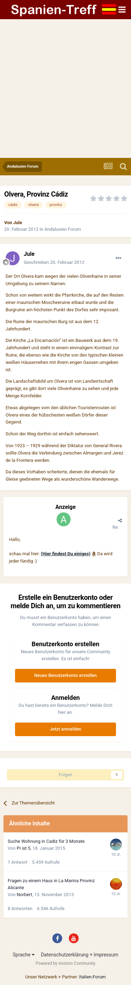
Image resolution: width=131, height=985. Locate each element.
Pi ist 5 (23, 848)
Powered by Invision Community (65, 963)
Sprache (23, 954)
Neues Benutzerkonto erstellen (65, 675)
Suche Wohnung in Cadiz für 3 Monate (46, 841)
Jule (17, 222)
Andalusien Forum (62, 229)
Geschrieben (54, 262)
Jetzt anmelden (65, 729)
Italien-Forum (92, 976)
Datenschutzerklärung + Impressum (79, 954)
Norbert (24, 894)
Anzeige (65, 507)
